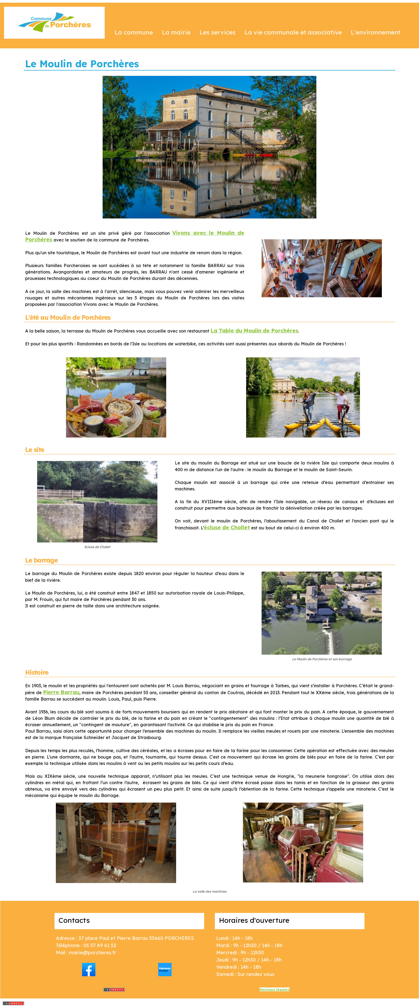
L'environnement (376, 32)
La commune (134, 32)
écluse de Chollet (227, 527)
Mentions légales (274, 989)
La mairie (176, 32)
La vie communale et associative (293, 32)
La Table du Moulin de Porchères (254, 330)
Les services (217, 32)
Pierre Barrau (61, 692)
